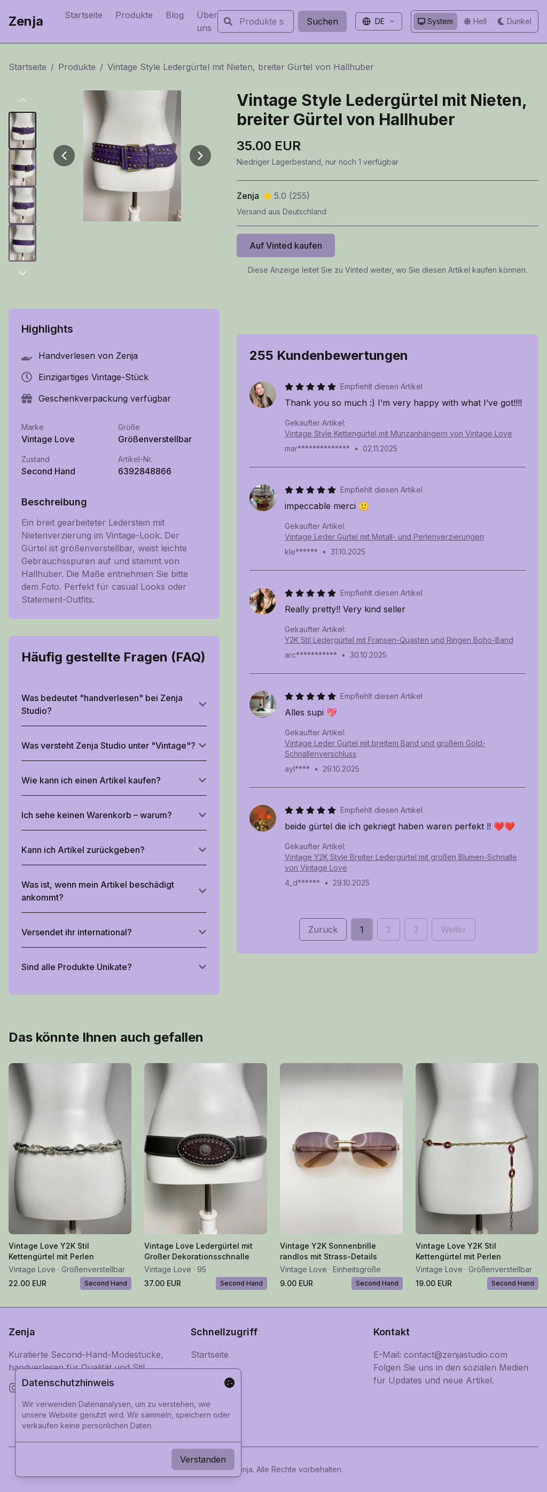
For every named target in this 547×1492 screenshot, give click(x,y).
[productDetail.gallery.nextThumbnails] (22, 273)
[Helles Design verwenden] (475, 21)
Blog (175, 15)
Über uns (207, 21)
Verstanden (203, 1459)
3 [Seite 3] (415, 929)
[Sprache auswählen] (378, 21)
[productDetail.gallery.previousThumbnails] (22, 100)
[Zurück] (64, 155)
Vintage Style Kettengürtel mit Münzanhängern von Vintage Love (398, 433)
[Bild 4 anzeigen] (22, 243)
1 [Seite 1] (362, 929)
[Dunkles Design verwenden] (514, 21)
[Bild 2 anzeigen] (22, 168)
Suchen (322, 21)
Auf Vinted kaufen (285, 245)
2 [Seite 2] (388, 929)
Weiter (453, 929)
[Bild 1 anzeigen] (22, 130)
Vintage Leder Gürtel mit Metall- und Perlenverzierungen (384, 536)
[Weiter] (200, 155)
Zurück (323, 929)
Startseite (84, 15)
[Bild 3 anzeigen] (22, 205)
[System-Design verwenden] (435, 21)
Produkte (134, 15)
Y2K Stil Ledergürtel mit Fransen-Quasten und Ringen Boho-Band (399, 639)
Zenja (26, 21)
